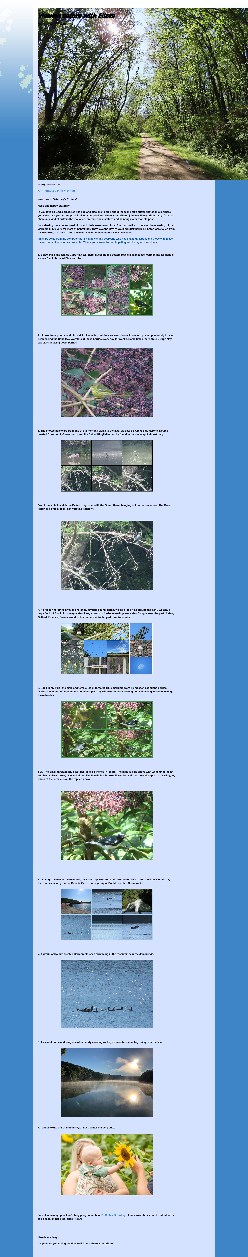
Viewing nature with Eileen (76, 15)
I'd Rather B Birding (113, 1215)
